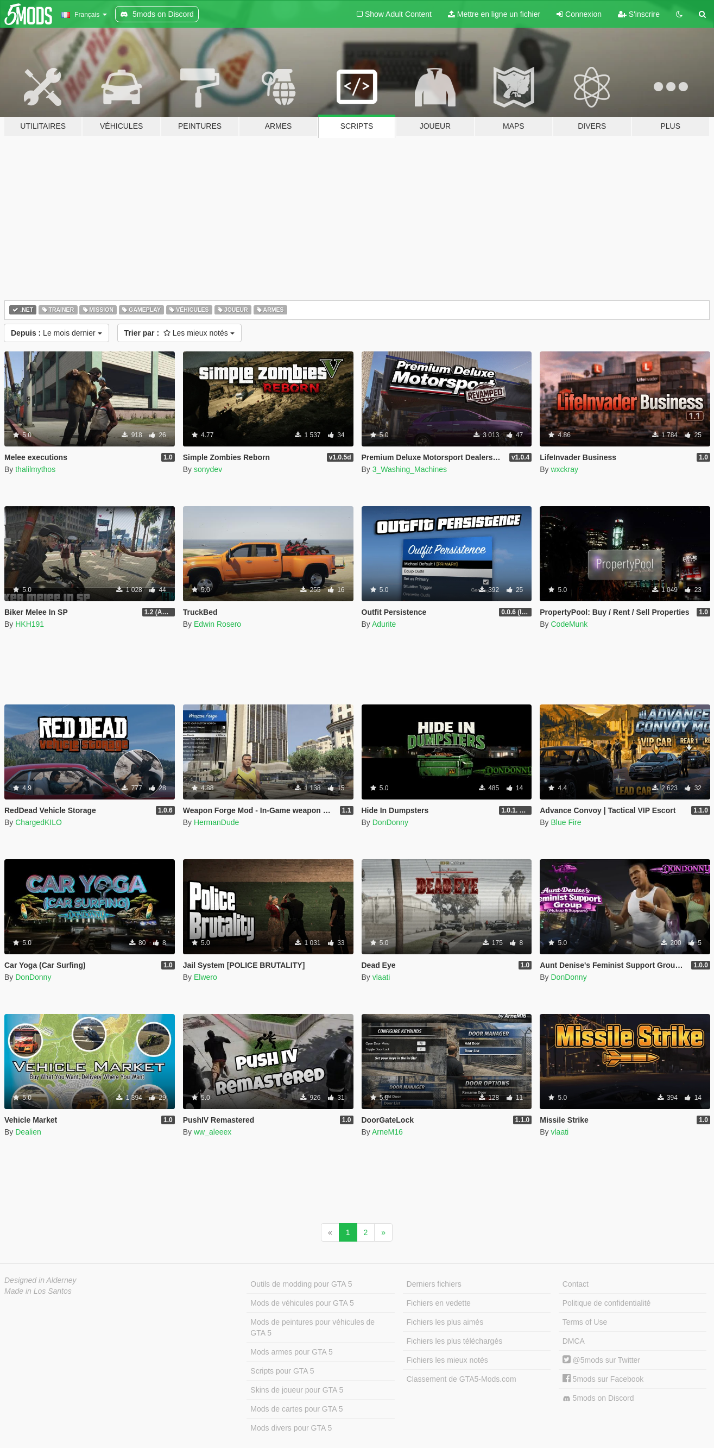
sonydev (208, 469)
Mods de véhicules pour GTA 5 (301, 1303)
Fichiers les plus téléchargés (455, 1341)
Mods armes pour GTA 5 (291, 1352)
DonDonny (390, 822)
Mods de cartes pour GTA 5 (296, 1409)
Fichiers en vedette (439, 1303)
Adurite (384, 624)
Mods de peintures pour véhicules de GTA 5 (312, 1327)
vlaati (381, 977)
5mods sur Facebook (603, 1379)
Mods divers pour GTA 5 (291, 1428)
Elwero (205, 977)
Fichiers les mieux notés (447, 1360)
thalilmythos (35, 469)
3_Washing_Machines (409, 469)
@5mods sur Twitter (601, 1360)
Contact (576, 1284)
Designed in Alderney (40, 1280)
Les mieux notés (179, 333)
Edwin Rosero (217, 624)
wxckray (564, 469)
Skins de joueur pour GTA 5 (296, 1390)
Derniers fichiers (434, 1284)
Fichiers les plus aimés (445, 1322)
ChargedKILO (38, 822)
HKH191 (29, 624)
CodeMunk (569, 624)
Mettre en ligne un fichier (494, 14)
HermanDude (216, 822)
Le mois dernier (56, 333)
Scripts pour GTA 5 (282, 1371)
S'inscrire (639, 14)
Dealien (28, 1132)
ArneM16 (387, 1132)
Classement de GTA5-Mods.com (461, 1379)
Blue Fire (566, 822)
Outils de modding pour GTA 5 (301, 1284)
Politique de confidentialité (607, 1303)
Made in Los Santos (38, 1291)
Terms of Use (585, 1322)
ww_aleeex (212, 1132)
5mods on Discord (598, 1398)
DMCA (574, 1341)
